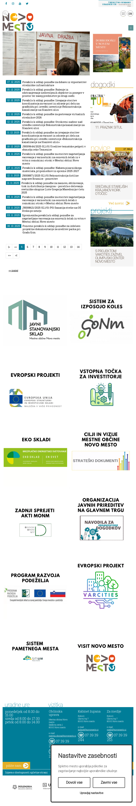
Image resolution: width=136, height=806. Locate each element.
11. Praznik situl (108, 127)
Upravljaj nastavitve (91, 793)
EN (130, 13)
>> (9, 255)
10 (51, 247)
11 (58, 247)
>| (16, 255)
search (5, 13)
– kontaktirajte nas (116, 4)
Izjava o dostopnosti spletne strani (26, 772)
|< (9, 247)
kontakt (123, 13)
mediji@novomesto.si (116, 729)
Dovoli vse (74, 782)
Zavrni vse (109, 782)
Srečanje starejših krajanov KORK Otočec (111, 190)
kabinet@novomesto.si (88, 729)
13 (71, 247)
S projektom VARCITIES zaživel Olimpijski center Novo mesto (109, 256)
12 (64, 247)
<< (15, 247)
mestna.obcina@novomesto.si (62, 735)
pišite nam (17, 765)
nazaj (15, 270)
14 (78, 247)
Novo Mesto (26, 22)
